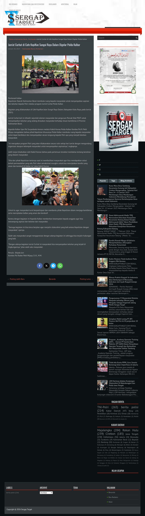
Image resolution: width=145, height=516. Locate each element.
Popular (103, 181)
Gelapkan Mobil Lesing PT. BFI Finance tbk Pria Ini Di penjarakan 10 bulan (123, 321)
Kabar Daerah (113, 410)
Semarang (110, 445)
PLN (101, 416)
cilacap (99, 465)
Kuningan (103, 447)
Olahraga (109, 416)
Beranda (52, 279)
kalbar (118, 455)
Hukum (117, 416)
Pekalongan (132, 453)
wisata (123, 419)
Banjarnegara (116, 450)
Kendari (135, 445)
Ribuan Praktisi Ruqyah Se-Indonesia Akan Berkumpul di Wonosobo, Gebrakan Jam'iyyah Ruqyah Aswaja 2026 (123, 280)
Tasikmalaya (132, 463)
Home (11, 39)
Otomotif (115, 419)
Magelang (114, 453)
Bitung (134, 455)
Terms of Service (15, 10)
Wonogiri (120, 445)
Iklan (75, 4)
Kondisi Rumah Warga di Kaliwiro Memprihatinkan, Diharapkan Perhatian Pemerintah (122, 242)
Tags (113, 181)
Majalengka (104, 430)
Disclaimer (52, 4)
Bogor (105, 458)
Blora (99, 458)
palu (105, 465)
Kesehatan (127, 416)
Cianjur (120, 458)
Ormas (124, 413)
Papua (115, 460)
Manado (122, 453)
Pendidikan (101, 413)
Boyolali (135, 439)
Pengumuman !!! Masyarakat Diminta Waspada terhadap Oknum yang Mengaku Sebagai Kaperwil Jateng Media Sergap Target (123, 301)
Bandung (104, 442)
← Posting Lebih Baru (16, 279)
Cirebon (110, 434)
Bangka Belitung (117, 447)
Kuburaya (100, 445)
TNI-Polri (103, 407)
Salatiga (135, 460)
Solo (109, 463)
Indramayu (108, 436)
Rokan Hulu (130, 430)
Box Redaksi (13, 4)
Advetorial (65, 4)
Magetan (100, 460)
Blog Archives (126, 181)
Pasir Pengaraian (125, 460)
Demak (99, 450)
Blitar (128, 445)
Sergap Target (26, 509)
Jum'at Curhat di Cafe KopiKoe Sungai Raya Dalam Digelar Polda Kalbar (44, 44)
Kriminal (113, 413)
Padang (108, 460)
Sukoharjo (127, 450)
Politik (136, 416)
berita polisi (129, 407)
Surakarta (105, 439)
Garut (127, 458)
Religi (131, 411)
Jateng (134, 458)
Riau (106, 450)
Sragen (125, 442)
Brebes (113, 458)
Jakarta (122, 437)
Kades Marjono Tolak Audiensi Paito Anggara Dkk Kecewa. (123, 260)
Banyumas (126, 455)
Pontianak (31, 39)
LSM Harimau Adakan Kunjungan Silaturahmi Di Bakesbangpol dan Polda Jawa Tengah (122, 383)
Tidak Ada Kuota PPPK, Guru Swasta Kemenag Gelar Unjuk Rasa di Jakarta (123, 363)
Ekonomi (102, 419)
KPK (108, 419)
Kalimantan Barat (21, 39)
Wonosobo (134, 437)
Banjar (133, 442)
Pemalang (100, 455)
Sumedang (109, 455)
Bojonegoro (131, 447)
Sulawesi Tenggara (119, 463)
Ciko (106, 453)
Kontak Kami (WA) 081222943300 (33, 4)
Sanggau (102, 463)
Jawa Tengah (132, 434)
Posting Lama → (86, 279)
